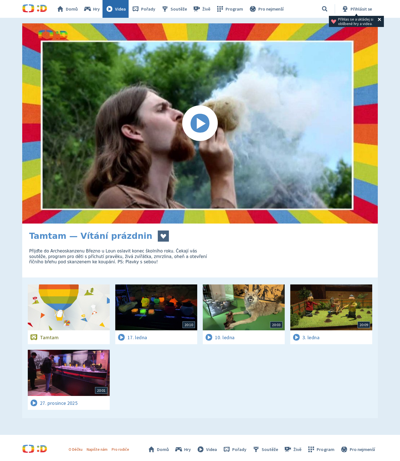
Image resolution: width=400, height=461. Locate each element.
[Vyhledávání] (325, 9)
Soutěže (174, 9)
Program (229, 9)
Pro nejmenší (266, 9)
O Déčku (75, 449)
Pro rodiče (120, 449)
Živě (201, 9)
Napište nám (97, 449)
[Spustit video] (200, 123)
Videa (115, 9)
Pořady (143, 9)
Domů (67, 9)
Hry (91, 9)
